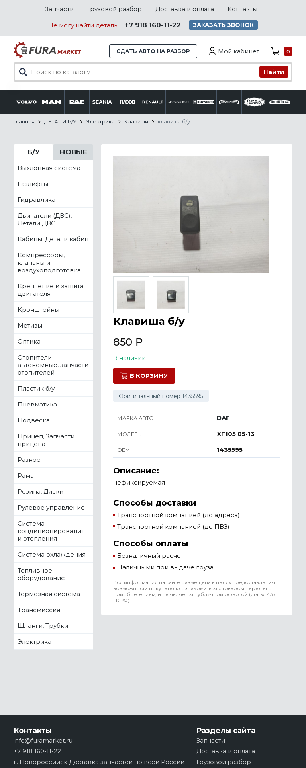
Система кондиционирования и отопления (51, 531)
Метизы (30, 325)
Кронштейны (38, 309)
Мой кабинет (238, 51)
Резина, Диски (40, 491)
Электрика (34, 641)
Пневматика (37, 404)
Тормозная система (49, 594)
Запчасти (59, 9)
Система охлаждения (52, 554)
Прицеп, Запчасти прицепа (46, 440)
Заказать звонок (223, 25)
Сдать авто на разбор (153, 51)
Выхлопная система (49, 168)
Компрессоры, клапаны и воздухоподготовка (49, 262)
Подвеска (34, 420)
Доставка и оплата (184, 9)
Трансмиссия (39, 610)
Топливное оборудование (41, 574)
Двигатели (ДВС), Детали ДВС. (45, 219)
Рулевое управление (51, 507)
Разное (29, 459)
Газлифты (33, 184)
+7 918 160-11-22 (153, 25)
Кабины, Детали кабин (53, 239)
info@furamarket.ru (43, 740)
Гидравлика (36, 199)
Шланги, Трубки (43, 625)
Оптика (29, 341)
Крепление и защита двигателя (51, 289)
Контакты (242, 9)
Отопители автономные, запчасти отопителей (53, 365)
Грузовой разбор (114, 9)
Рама (26, 475)
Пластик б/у (36, 388)
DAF (223, 418)
